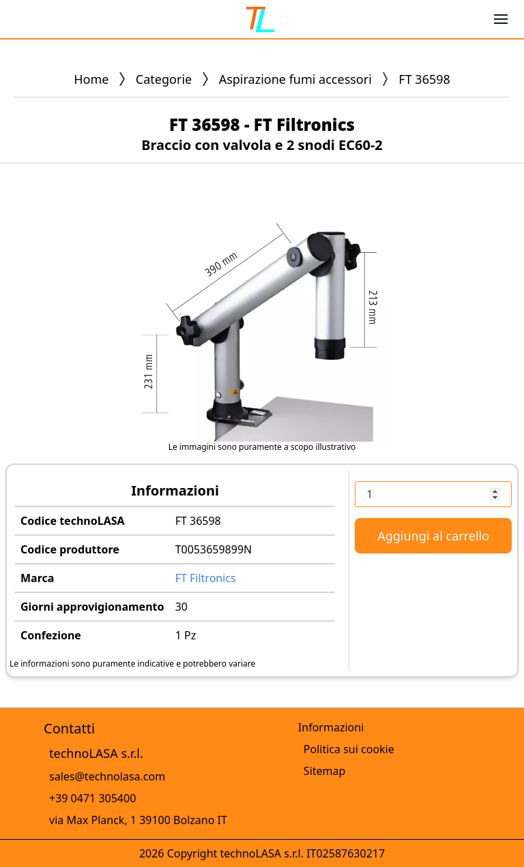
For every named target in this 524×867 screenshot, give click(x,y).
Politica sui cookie (349, 749)
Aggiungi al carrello (433, 536)
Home (91, 79)
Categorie (164, 79)
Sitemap (325, 770)
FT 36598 (198, 520)
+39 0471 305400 (92, 798)
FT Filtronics (205, 578)
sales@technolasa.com (107, 776)
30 (181, 606)
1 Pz (185, 635)
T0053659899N (213, 549)
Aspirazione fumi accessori (295, 79)
